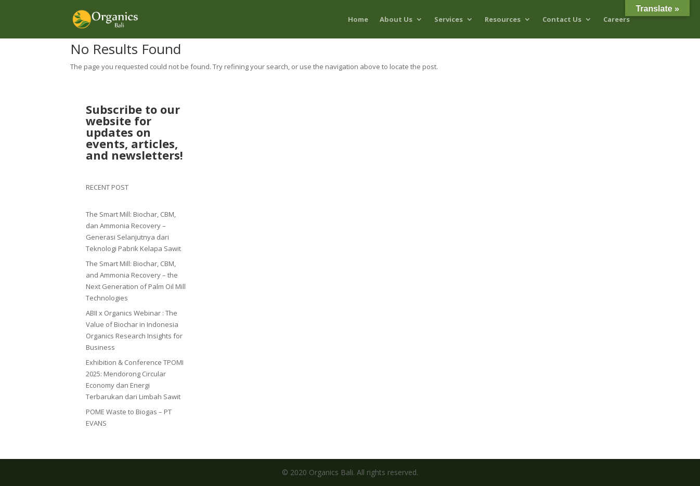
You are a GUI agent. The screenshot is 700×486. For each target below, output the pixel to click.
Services (448, 20)
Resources (503, 20)
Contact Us (561, 20)
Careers (616, 20)
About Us (396, 20)
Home (358, 20)
